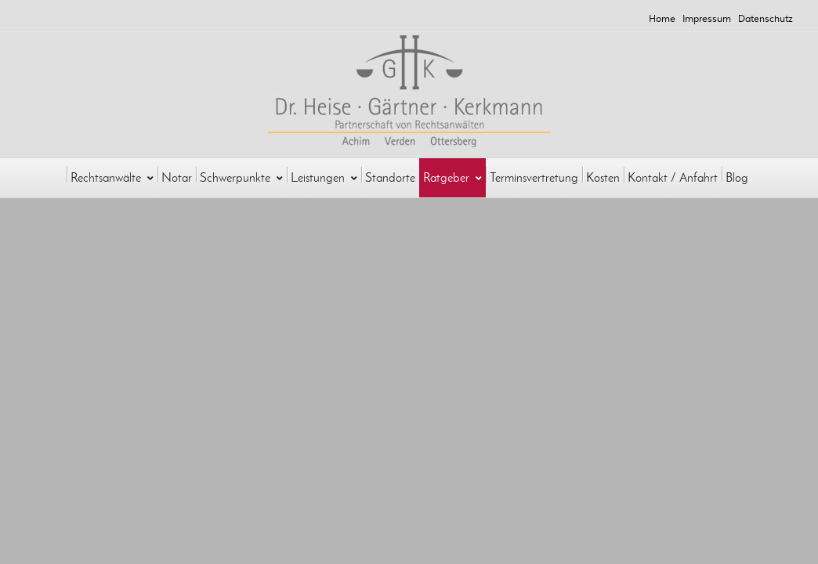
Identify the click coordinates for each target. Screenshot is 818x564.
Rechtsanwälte (112, 177)
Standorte (390, 177)
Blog (737, 177)
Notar (176, 177)
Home (662, 19)
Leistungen (324, 177)
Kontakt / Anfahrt (673, 177)
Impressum (706, 19)
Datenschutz (765, 19)
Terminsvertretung (534, 177)
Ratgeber (452, 177)
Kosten (603, 177)
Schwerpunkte (241, 177)
